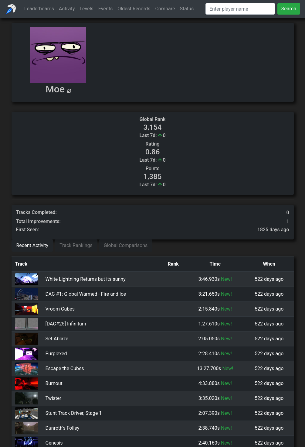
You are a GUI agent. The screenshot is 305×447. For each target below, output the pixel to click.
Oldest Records (133, 9)
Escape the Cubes (65, 368)
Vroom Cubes (60, 309)
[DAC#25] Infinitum (66, 324)
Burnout (54, 383)
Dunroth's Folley (63, 428)
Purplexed (56, 353)
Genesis (54, 443)
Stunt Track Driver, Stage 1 (74, 413)
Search (288, 9)
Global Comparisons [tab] (126, 245)
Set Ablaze (57, 339)
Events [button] (105, 9)
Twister (53, 398)
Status (187, 9)
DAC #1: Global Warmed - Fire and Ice (86, 294)
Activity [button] (67, 9)
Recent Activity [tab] (32, 245)
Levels (86, 9)
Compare (165, 9)
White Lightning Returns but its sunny (86, 279)
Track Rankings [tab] (76, 245)
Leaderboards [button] (39, 9)
